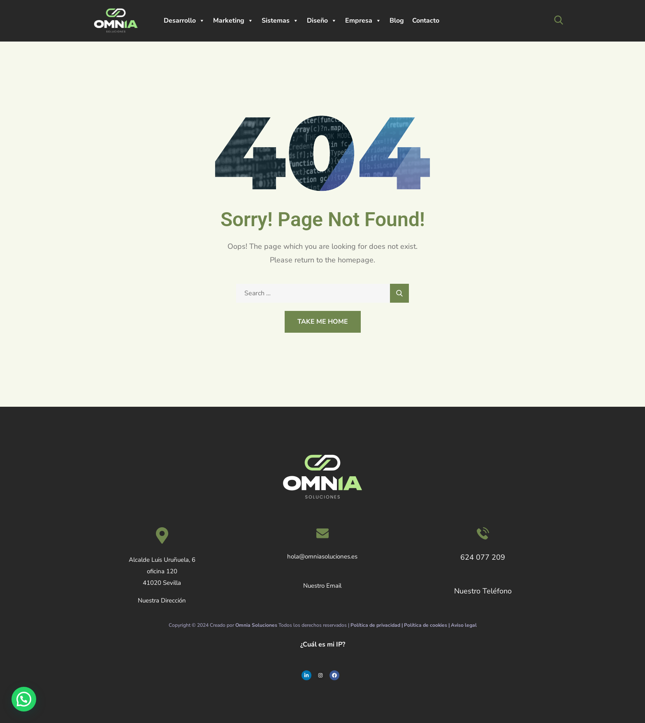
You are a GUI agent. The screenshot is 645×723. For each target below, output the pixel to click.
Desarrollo (184, 20)
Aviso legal (464, 625)
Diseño (322, 20)
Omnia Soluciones (256, 625)
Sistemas (280, 20)
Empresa (363, 20)
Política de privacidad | (377, 625)
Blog (397, 20)
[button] (22, 699)
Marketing (233, 20)
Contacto (425, 20)
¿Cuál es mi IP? (322, 644)
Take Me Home (322, 321)
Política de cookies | (427, 625)
